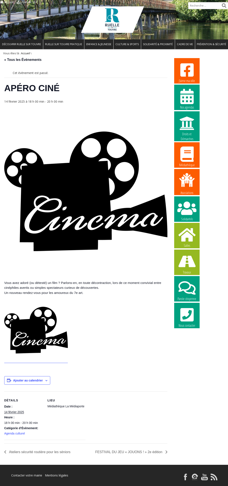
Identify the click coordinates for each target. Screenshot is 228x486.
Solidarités (187, 210)
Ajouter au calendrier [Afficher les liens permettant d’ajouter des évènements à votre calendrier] (28, 380)
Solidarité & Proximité (158, 44)
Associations (187, 183)
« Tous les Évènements (23, 59)
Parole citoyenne (187, 290)
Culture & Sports (127, 44)
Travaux (187, 264)
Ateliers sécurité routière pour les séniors (39, 452)
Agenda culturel (14, 433)
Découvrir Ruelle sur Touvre (21, 44)
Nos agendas (187, 99)
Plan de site (27, 2)
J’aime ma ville (187, 72)
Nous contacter (187, 317)
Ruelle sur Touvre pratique (63, 44)
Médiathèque (187, 156)
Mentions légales (56, 475)
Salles (187, 237)
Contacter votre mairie (26, 475)
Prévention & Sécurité (211, 44)
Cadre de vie (185, 44)
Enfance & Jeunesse (98, 44)
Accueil (7, 2)
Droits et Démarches (187, 126)
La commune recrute (187, 344)
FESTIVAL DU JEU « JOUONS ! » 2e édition (129, 452)
